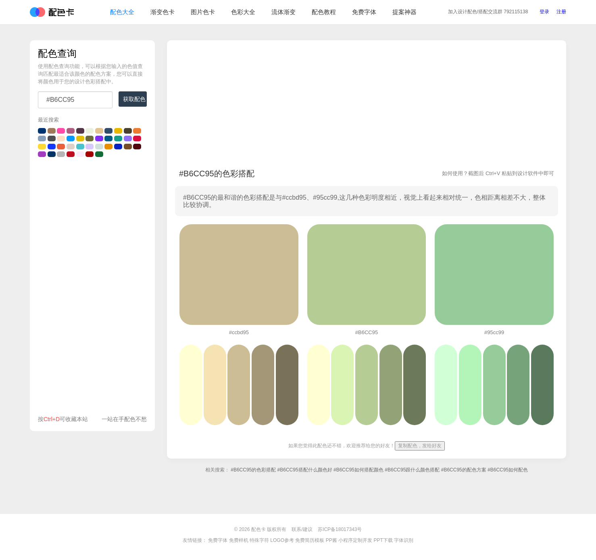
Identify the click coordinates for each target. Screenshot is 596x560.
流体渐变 (283, 11)
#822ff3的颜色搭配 (99, 138)
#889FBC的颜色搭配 (42, 138)
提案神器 (404, 11)
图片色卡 (203, 11)
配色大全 (122, 11)
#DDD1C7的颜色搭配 (71, 146)
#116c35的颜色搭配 (99, 154)
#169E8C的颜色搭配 (118, 138)
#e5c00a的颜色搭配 (80, 138)
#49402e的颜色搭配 (128, 131)
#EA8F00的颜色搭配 (108, 146)
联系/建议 (302, 529)
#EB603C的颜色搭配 (61, 146)
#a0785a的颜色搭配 (52, 131)
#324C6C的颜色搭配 (108, 131)
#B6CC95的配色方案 (463, 470)
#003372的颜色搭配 (42, 131)
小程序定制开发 (355, 540)
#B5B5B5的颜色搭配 (61, 154)
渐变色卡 (162, 11)
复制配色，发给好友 (420, 445)
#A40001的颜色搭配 (89, 154)
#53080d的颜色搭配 (137, 146)
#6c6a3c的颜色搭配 (89, 138)
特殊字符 (259, 540)
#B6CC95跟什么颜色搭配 (412, 470)
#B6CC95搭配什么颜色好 (304, 470)
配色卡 (52, 12)
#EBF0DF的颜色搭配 (89, 131)
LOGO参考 (282, 540)
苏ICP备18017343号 (340, 529)
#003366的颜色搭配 (52, 154)
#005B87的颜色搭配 (108, 138)
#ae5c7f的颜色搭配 (71, 131)
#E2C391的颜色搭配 (99, 131)
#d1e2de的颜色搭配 (99, 146)
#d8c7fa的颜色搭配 (89, 146)
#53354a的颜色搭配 (80, 131)
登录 (544, 11)
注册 (561, 11)
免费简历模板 (309, 540)
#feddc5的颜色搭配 (61, 138)
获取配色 (134, 99)
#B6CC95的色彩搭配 (253, 470)
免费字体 (364, 11)
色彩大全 (243, 11)
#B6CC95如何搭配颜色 (358, 470)
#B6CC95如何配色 (508, 470)
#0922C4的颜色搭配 (118, 146)
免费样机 (238, 540)
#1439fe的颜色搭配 (52, 146)
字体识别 (403, 540)
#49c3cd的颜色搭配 (80, 146)
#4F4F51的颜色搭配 (52, 138)
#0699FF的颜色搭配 (71, 138)
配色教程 (324, 11)
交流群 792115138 (488, 11)
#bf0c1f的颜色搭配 (71, 154)
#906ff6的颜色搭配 (128, 138)
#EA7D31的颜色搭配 (137, 131)
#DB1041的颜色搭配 (137, 138)
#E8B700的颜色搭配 (118, 131)
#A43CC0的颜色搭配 (42, 154)
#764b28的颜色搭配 (128, 146)
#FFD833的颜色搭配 (42, 146)
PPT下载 (382, 540)
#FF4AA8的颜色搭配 (61, 131)
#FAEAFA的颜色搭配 (80, 154)
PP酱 (331, 540)
